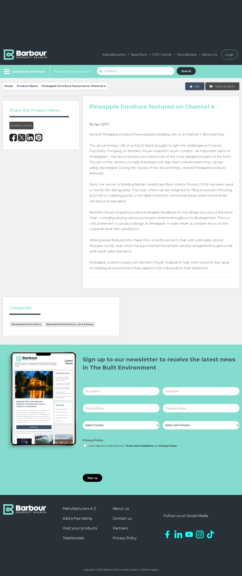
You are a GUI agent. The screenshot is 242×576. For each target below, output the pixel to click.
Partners (120, 528)
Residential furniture (26, 324)
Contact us (122, 518)
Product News (27, 86)
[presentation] (116, 461)
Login (229, 54)
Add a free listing (77, 518)
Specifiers (139, 54)
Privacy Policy (93, 440)
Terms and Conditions (139, 445)
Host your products (80, 528)
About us (121, 509)
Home (8, 86)
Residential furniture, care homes (70, 324)
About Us (209, 54)
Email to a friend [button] (21, 125)
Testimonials (73, 538)
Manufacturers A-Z (79, 509)
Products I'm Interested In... (73, 71)
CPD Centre (162, 54)
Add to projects (222, 86)
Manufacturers (114, 54)
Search (186, 71)
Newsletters (187, 54)
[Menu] (24, 71)
